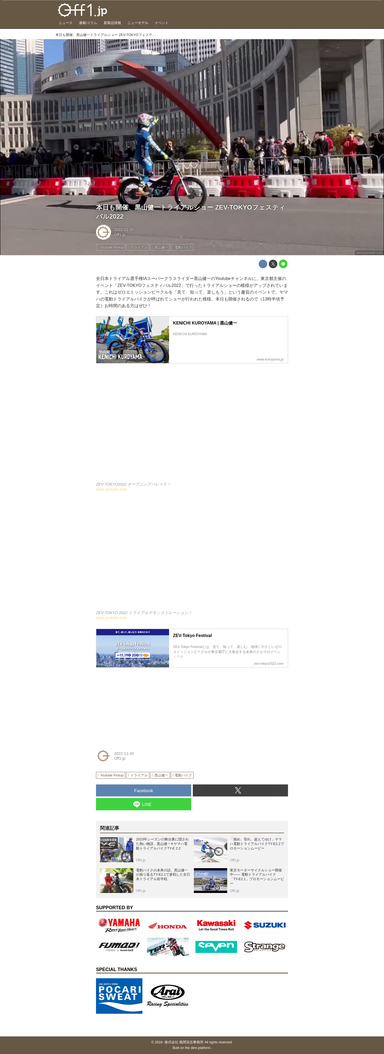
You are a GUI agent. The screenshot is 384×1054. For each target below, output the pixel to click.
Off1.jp (119, 235)
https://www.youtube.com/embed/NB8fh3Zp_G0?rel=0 (192, 426)
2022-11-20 (124, 229)
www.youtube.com (369, 253)
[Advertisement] (136, 705)
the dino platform (197, 1048)
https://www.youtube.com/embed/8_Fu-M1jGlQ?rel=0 (192, 554)
